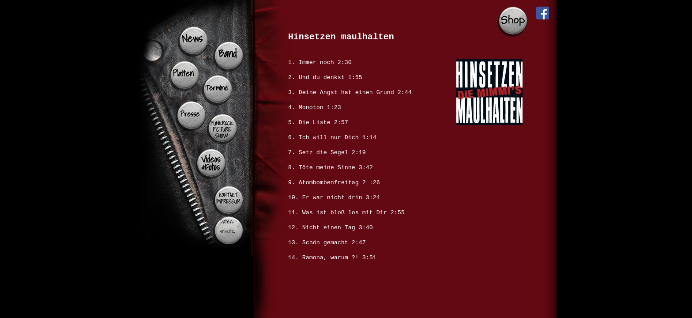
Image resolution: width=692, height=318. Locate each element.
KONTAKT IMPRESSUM (228, 198)
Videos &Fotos (210, 162)
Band (227, 53)
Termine (216, 88)
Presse (190, 114)
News (192, 38)
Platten (183, 73)
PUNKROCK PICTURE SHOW (222, 129)
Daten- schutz (227, 226)
